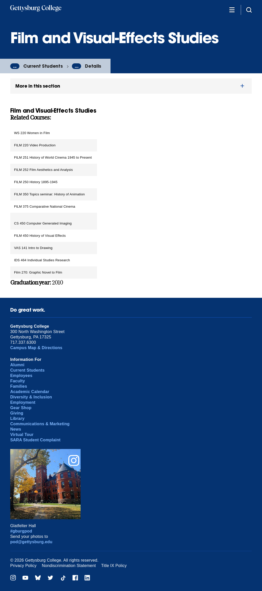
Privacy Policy (23, 565)
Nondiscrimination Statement (69, 565)
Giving (16, 413)
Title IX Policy (114, 565)
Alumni (17, 365)
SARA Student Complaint (35, 440)
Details (93, 66)
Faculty (17, 381)
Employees (21, 375)
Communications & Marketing (40, 424)
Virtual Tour (22, 434)
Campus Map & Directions (36, 348)
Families (18, 386)
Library (17, 418)
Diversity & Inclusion (31, 397)
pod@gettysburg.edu (31, 542)
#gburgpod (21, 531)
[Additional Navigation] (232, 9)
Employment (22, 402)
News (15, 429)
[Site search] (249, 9)
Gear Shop (20, 408)
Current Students (42, 66)
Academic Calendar (29, 391)
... (15, 66)
